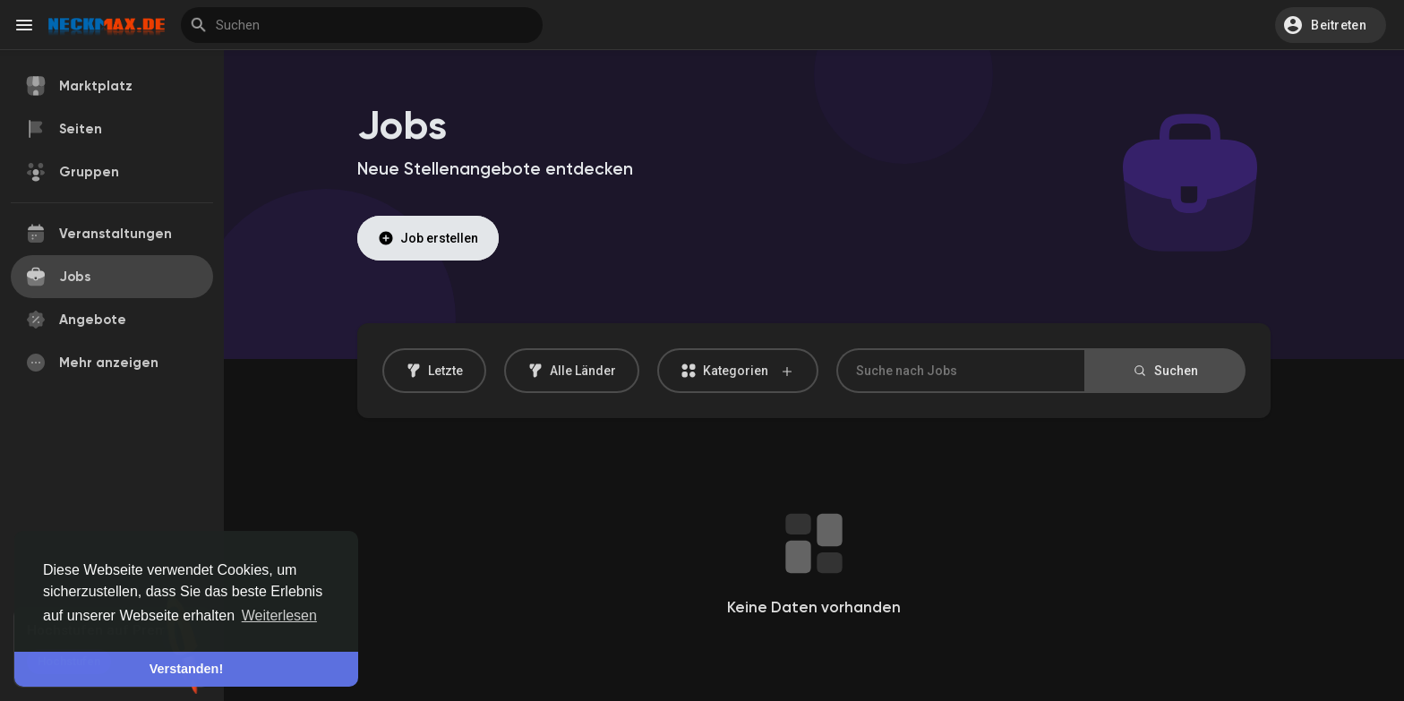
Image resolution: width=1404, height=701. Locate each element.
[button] (1330, 25)
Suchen (1165, 371)
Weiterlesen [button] (279, 615)
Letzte (434, 371)
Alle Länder (571, 371)
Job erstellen (428, 238)
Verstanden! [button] (186, 669)
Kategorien (738, 371)
